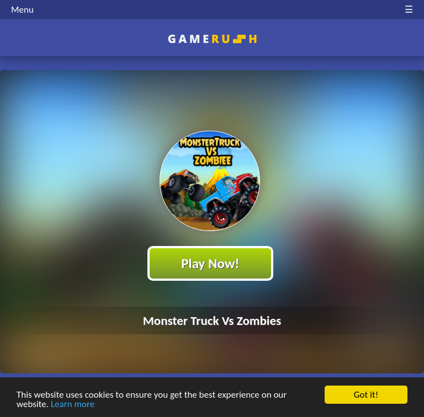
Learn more (72, 404)
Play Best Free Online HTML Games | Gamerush (212, 38)
